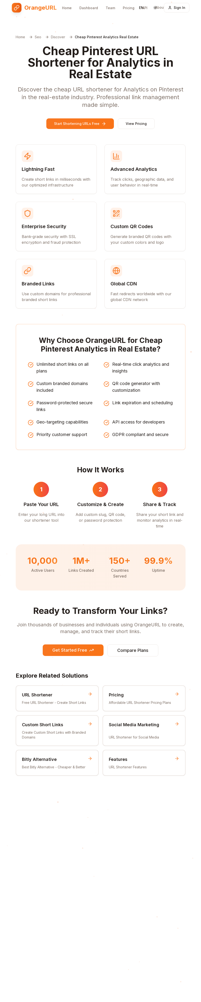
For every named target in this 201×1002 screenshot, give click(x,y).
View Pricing (136, 124)
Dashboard (88, 4)
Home (67, 4)
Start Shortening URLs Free (80, 123)
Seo (38, 37)
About (160, 2)
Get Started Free (73, 650)
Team (110, 4)
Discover (58, 37)
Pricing (128, 4)
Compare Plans (132, 650)
